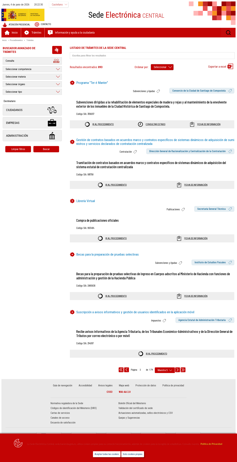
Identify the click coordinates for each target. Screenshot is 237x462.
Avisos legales (105, 385)
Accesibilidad (85, 385)
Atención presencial (16, 25)
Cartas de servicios (60, 413)
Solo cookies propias (132, 454)
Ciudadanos (32, 110)
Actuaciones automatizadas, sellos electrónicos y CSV (146, 413)
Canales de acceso (60, 417)
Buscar (46, 149)
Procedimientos (16, 40)
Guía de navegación (62, 385)
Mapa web (124, 385)
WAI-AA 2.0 (125, 391)
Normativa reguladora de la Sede (67, 403)
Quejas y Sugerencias (129, 417)
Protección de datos (146, 385)
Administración (32, 135)
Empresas (32, 122)
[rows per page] (165, 370)
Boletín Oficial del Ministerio (132, 403)
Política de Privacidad (211, 444)
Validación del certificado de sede (136, 408)
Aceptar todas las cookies (107, 454)
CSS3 (109, 391)
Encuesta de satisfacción (63, 422)
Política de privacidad (173, 385)
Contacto (43, 24)
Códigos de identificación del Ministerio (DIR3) (74, 408)
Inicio (4, 40)
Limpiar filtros (18, 149)
